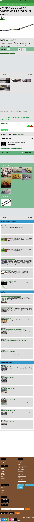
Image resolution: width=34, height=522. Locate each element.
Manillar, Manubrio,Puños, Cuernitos (18, 111)
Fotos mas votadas (22, 481)
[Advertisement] (17, 158)
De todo (19, 472)
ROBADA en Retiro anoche (7, 377)
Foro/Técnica (3, 461)
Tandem (2, 476)
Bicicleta (4, 465)
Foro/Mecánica (4, 462)
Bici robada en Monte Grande (8, 410)
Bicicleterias (5, 499)
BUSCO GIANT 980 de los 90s (8, 259)
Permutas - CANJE (5, 493)
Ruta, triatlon (20, 471)
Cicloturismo (5, 502)
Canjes (3, 292)
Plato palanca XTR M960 (7, 318)
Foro (2, 4)
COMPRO (3, 487)
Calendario (3, 474)
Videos (9, 6)
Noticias (2, 473)
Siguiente (30, 74)
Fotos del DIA (20, 479)
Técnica (2, 468)
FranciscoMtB (4, 123)
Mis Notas (5, 196)
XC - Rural (20, 461)
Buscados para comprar (8, 221)
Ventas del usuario (16, 148)
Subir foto (20, 484)
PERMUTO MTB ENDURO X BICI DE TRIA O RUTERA (13, 340)
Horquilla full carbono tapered (8, 236)
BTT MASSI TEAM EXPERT (7, 388)
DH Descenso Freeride (22, 466)
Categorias (3, 490)
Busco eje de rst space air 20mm (8, 281)
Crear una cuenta (30, 0)
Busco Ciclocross (5, 225)
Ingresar (23, 0)
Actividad (12, 144)
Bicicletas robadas (6, 362)
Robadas (2, 471)
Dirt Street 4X (20, 467)
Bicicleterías (23, 4)
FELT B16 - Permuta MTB (7, 307)
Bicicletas (3, 6)
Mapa (11, 513)
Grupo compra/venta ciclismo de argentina (11, 296)
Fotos (7, 4)
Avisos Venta (14, 4)
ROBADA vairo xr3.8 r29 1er (7, 421)
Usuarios (4, 504)
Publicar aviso (29, 484)
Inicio (6, 513)
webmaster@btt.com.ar (28, 517)
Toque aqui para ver (8, 40)
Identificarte (21, 134)
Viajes (19, 464)
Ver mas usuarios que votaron (7, 53)
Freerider (3, 478)
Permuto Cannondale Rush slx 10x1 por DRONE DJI (13, 329)
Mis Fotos (5, 165)
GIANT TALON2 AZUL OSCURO (8, 399)
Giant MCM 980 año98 (6, 366)
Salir (17, 513)
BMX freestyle (21, 469)
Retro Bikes (20, 474)
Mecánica (3, 469)
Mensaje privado (5, 148)
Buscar (2, 492)
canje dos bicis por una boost (8, 351)
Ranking (19, 477)
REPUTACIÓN (28, 152)
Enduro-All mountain (22, 476)
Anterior (3, 74)
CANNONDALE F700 (6, 270)
